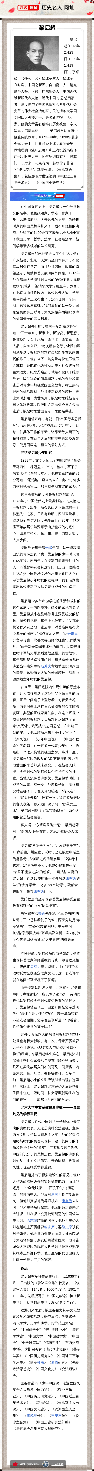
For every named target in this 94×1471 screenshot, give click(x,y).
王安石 (56, 1416)
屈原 (54, 1362)
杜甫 (40, 1362)
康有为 (71, 878)
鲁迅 (41, 913)
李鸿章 (32, 1416)
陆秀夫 (46, 666)
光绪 (48, 548)
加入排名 (57, 1464)
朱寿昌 (72, 634)
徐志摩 (32, 1220)
